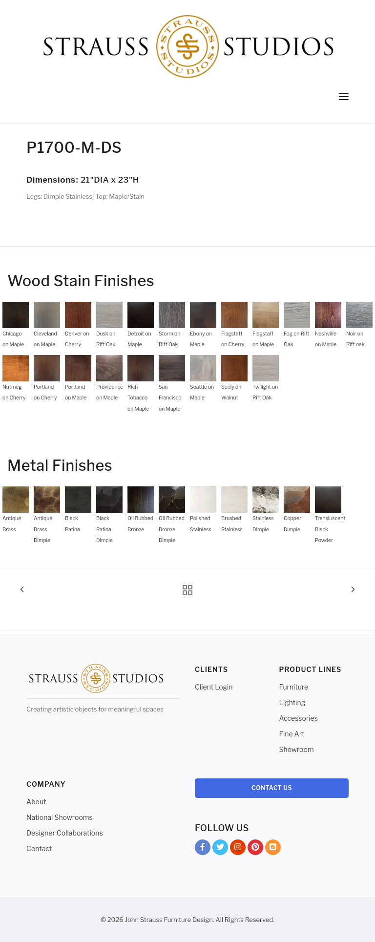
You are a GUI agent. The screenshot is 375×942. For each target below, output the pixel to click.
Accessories (298, 718)
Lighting (292, 702)
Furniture (294, 687)
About (36, 801)
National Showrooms (59, 817)
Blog (273, 849)
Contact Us (271, 788)
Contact (39, 848)
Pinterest (255, 849)
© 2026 (112, 919)
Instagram (238, 849)
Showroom (296, 749)
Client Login (214, 687)
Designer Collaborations (64, 833)
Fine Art (292, 734)
